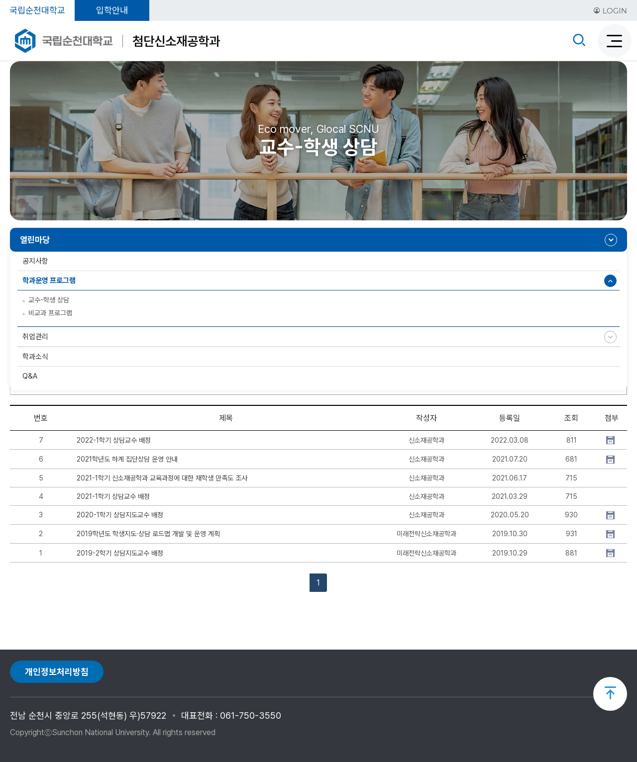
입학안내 (112, 10)
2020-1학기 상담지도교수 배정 (120, 515)
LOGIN (610, 10)
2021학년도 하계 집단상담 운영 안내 (127, 459)
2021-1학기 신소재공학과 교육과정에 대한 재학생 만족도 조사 (162, 478)
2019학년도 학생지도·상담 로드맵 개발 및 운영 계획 (148, 534)
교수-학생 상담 (48, 300)
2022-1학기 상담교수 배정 (114, 440)
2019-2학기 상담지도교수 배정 (120, 553)
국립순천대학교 (37, 10)
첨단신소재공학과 (176, 41)
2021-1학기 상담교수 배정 (113, 496)
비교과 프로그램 (50, 313)
